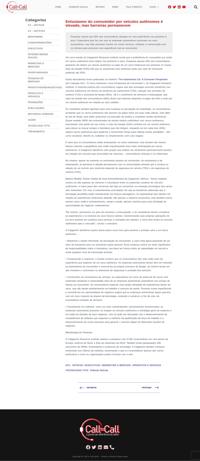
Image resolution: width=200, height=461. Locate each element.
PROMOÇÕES (35, 120)
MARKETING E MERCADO (36, 74)
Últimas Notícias (100, 370)
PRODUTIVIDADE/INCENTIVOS (44, 101)
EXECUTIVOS (35, 53)
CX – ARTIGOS (36, 25)
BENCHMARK (35, 39)
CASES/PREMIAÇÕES (40, 46)
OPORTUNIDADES (38, 83)
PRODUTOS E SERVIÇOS (35, 110)
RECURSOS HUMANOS (40, 134)
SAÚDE (32, 141)
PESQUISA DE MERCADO (36, 92)
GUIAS (154, 7)
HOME (58, 7)
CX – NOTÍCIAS (36, 32)
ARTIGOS (100, 7)
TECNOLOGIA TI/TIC (39, 148)
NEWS (115, 7)
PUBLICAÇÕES (36, 127)
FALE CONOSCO (134, 7)
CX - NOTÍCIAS (75, 365)
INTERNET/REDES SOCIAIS (38, 62)
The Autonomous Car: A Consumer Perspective (143, 79)
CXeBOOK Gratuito (78, 7)
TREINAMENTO (36, 155)
